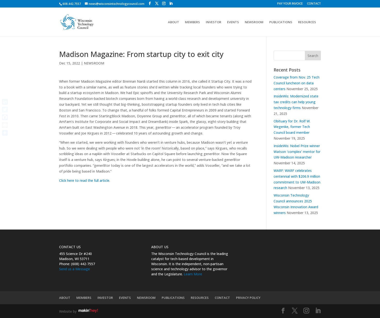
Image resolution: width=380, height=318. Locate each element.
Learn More (193, 274)
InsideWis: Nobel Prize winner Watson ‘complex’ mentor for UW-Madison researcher (297, 151)
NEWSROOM (254, 22)
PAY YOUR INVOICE (290, 4)
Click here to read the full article (84, 180)
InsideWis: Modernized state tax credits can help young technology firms (296, 102)
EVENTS (233, 22)
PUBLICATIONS (280, 22)
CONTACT (314, 4)
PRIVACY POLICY (248, 297)
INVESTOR (213, 22)
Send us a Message (74, 269)
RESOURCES (307, 22)
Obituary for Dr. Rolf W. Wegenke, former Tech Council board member (292, 127)
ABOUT (173, 22)
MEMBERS (192, 22)
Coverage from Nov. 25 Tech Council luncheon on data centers (296, 83)
